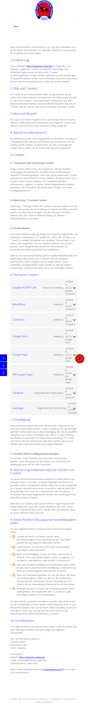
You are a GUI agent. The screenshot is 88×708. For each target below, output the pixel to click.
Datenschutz (70, 699)
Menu (45, 26)
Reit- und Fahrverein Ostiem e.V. (33, 699)
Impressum (56, 699)
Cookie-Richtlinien (43, 702)
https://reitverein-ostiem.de (39, 66)
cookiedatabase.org (52, 669)
